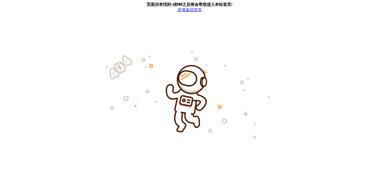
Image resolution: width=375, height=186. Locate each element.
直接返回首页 (189, 10)
